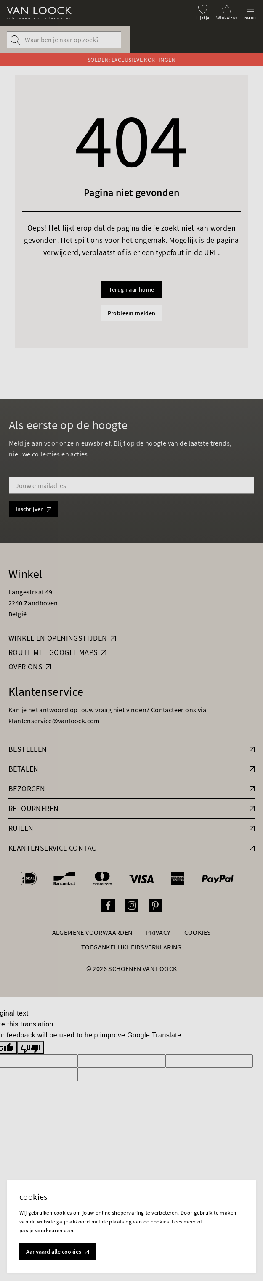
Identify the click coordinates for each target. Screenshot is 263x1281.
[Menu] (250, 12)
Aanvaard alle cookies (57, 1251)
